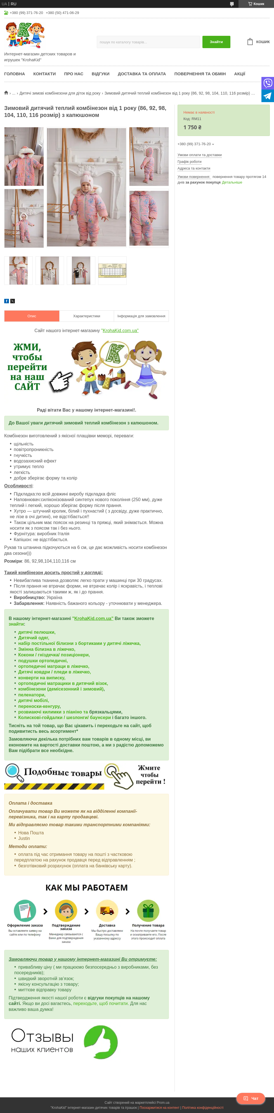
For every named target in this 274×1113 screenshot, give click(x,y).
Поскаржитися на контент (159, 1108)
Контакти (44, 74)
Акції (239, 74)
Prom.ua (163, 1103)
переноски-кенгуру (39, 706)
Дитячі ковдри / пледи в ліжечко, (54, 672)
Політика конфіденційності (203, 1108)
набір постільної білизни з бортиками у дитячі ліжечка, (79, 643)
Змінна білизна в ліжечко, (46, 649)
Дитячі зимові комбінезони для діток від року (60, 93)
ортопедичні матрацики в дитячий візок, (63, 683)
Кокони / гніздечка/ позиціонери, (54, 654)
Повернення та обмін (200, 74)
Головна (14, 74)
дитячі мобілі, (33, 700)
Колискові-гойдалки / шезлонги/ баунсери (64, 717)
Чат (250, 1098)
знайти (16, 624)
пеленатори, (31, 694)
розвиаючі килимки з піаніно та (53, 712)
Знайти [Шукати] (216, 42)
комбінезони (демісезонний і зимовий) (60, 689)
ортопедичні (32, 666)
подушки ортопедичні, (43, 660)
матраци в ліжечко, (68, 666)
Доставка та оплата (142, 74)
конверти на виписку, (41, 677)
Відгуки (100, 74)
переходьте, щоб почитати (100, 1003)
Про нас (73, 74)
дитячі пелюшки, (36, 632)
